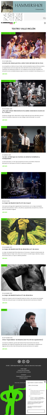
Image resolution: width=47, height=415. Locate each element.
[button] (9, 23)
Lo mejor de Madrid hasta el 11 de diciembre (17, 295)
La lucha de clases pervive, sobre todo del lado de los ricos (22, 63)
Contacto (23, 375)
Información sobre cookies (23, 372)
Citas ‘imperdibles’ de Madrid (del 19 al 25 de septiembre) (22, 340)
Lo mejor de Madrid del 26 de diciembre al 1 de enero (20, 249)
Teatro (12, 33)
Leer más (4, 74)
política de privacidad (39, 398)
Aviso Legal (23, 369)
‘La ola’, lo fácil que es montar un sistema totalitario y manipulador (21, 157)
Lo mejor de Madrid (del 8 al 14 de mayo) (16, 203)
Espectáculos (5, 33)
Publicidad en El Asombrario (23, 376)
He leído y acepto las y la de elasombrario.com (37, 398)
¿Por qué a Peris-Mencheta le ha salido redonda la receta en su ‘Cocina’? (23, 111)
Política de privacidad (23, 370)
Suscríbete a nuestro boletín (35, 382)
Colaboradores (23, 378)
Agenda (4, 173)
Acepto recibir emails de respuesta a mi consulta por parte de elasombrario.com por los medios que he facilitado (37, 392)
